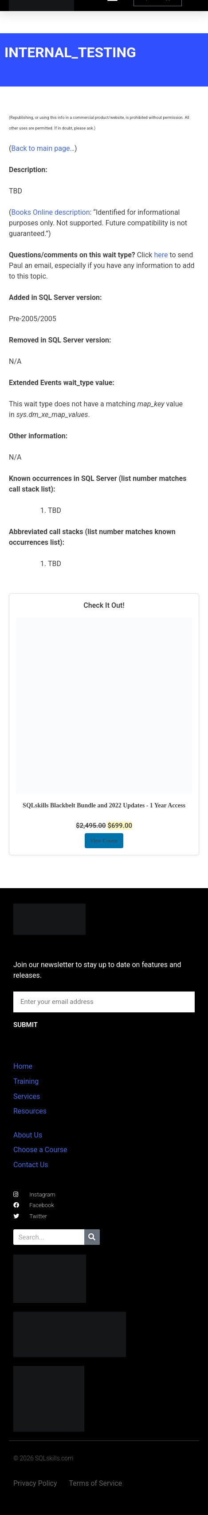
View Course (104, 841)
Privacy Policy (35, 1483)
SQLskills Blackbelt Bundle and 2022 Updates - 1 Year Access (104, 805)
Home (22, 1066)
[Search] (92, 1237)
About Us (27, 1135)
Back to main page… (43, 148)
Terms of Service (95, 1483)
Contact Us (30, 1165)
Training (26, 1081)
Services (26, 1096)
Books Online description (50, 212)
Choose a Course (40, 1149)
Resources (30, 1111)
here (161, 255)
